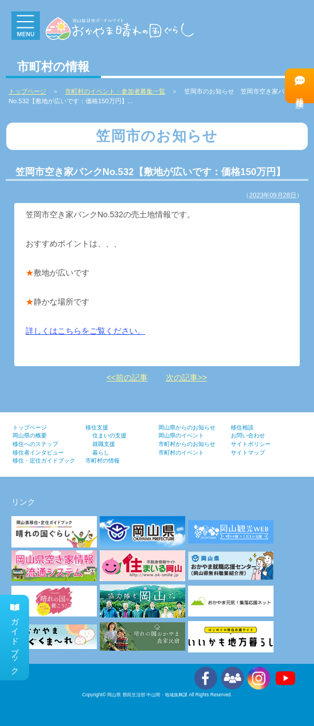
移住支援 (96, 427)
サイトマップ (248, 452)
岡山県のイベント (181, 435)
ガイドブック (14, 637)
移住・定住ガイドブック (44, 460)
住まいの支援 (109, 435)
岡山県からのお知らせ (186, 427)
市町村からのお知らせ (186, 444)
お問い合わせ (248, 435)
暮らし (100, 452)
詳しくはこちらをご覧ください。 (85, 330)
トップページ (30, 427)
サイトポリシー (251, 444)
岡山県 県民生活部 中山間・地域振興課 (147, 694)
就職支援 (103, 444)
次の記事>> (186, 377)
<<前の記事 (127, 377)
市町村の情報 (102, 460)
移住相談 (300, 85)
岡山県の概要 (30, 435)
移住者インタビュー (38, 452)
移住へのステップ (35, 444)
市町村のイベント (181, 452)
